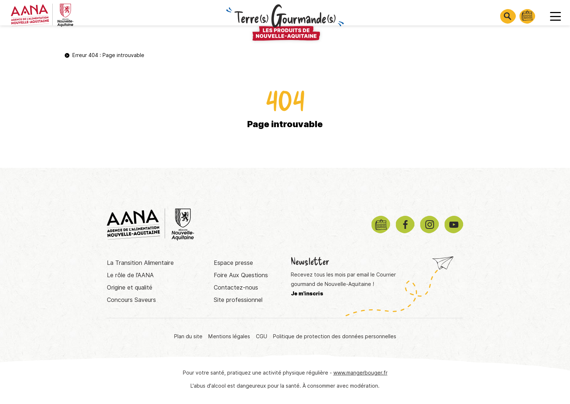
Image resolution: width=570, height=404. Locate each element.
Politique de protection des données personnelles (334, 336)
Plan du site (188, 336)
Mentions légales (229, 336)
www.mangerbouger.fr (360, 373)
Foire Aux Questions (241, 275)
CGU (261, 336)
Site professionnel (238, 299)
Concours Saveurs (131, 299)
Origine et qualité (129, 287)
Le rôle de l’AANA (130, 275)
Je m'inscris (307, 293)
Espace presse (233, 262)
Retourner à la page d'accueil (285, 153)
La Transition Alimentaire (140, 262)
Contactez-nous (236, 287)
